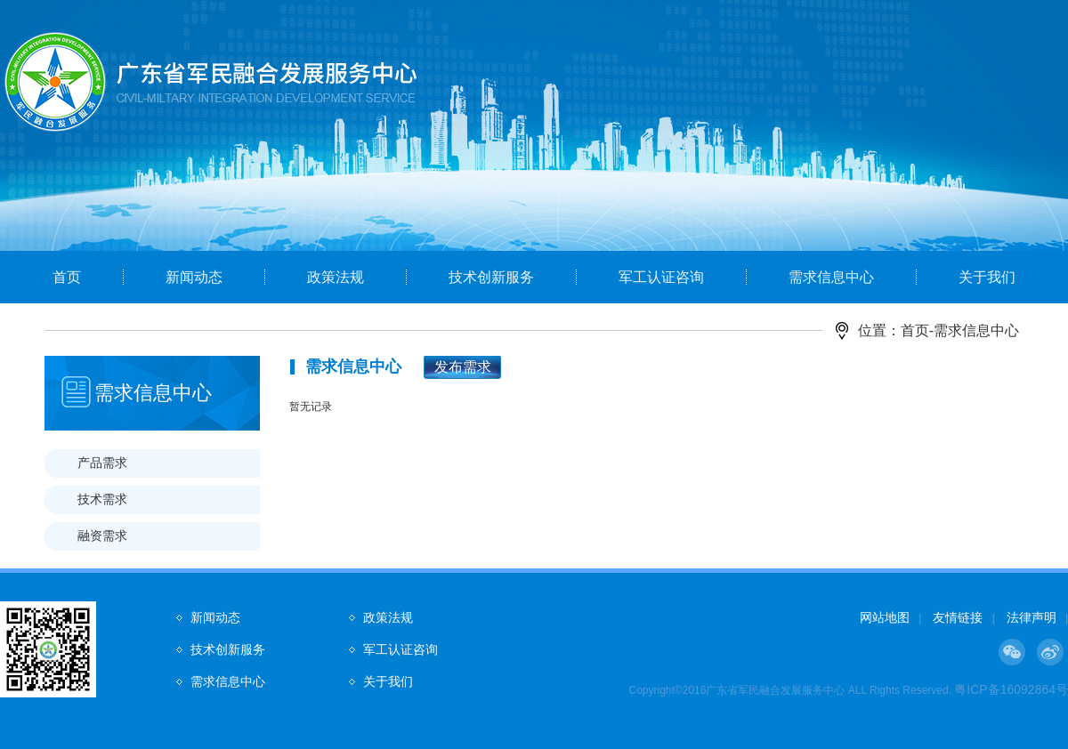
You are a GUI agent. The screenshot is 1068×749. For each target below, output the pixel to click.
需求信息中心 (831, 277)
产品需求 (102, 462)
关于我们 (987, 277)
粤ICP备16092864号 (1011, 689)
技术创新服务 (491, 277)
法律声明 (1031, 617)
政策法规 (335, 277)
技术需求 (102, 499)
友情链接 (958, 617)
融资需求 (102, 535)
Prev (75, 157)
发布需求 (462, 366)
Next (992, 157)
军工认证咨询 (661, 277)
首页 (67, 277)
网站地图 (885, 617)
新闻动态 (194, 277)
